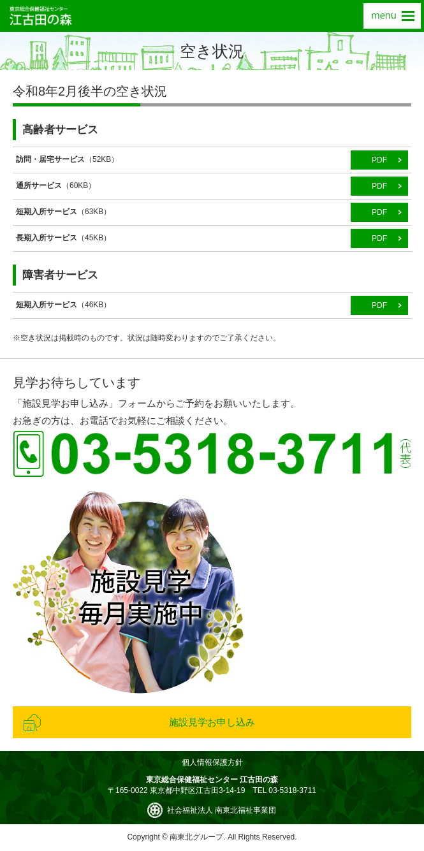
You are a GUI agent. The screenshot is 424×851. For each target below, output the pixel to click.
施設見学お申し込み (212, 721)
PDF (379, 160)
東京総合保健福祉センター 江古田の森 (41, 15)
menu (392, 16)
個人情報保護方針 (212, 762)
